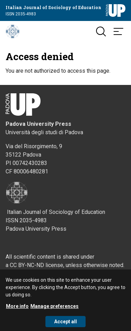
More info (17, 308)
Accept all (65, 324)
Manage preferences (54, 308)
